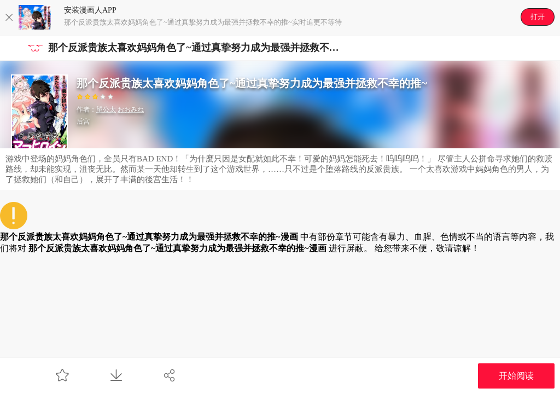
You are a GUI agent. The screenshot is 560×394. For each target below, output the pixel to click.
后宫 (83, 121)
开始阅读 (516, 375)
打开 (537, 17)
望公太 (106, 109)
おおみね (131, 109)
